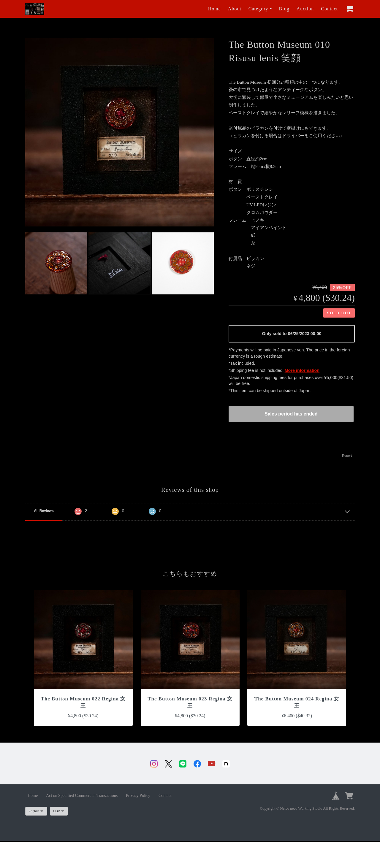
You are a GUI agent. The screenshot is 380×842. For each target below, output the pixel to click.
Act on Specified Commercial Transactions (82, 797)
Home (214, 8)
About (234, 8)
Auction (305, 8)
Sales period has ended (291, 413)
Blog (284, 8)
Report (347, 455)
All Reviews (44, 511)
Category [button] (258, 8)
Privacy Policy (138, 797)
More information (302, 370)
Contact (329, 8)
